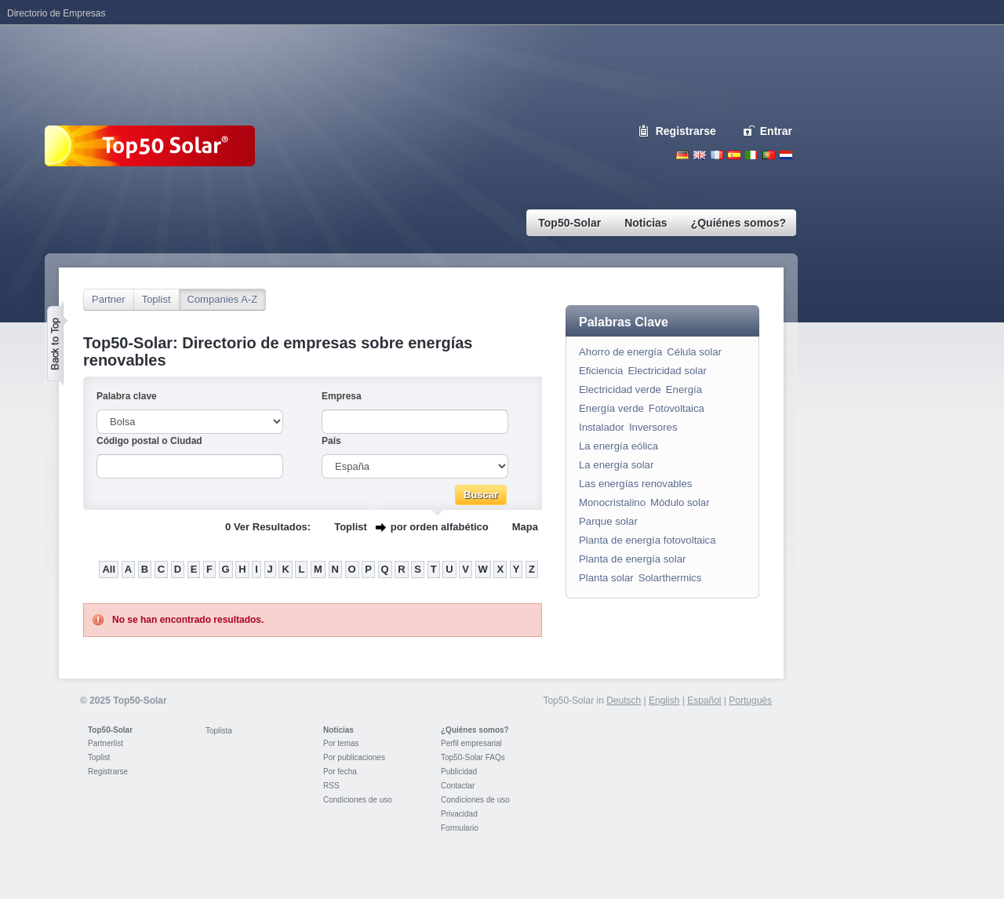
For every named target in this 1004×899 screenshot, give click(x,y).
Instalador (601, 427)
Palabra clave (126, 396)
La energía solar (616, 465)
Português (750, 700)
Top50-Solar (110, 730)
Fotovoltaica (676, 408)
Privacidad (459, 814)
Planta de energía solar (632, 559)
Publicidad (459, 771)
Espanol (734, 155)
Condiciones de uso (357, 799)
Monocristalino (612, 502)
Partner (109, 299)
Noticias (338, 730)
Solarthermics (670, 578)
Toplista (219, 730)
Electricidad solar (667, 371)
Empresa (342, 396)
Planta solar (606, 578)
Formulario (459, 828)
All (108, 569)
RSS (331, 785)
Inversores (653, 427)
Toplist (156, 299)
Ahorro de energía (620, 352)
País (331, 440)
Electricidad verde (620, 389)
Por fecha (340, 771)
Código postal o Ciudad (149, 440)
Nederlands (786, 155)
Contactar (458, 785)
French (717, 155)
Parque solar (608, 521)
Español (704, 700)
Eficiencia (601, 371)
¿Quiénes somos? (475, 730)
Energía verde (611, 408)
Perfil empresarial (471, 743)
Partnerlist (105, 743)
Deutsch (682, 155)
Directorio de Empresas (56, 13)
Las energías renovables (635, 484)
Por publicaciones (354, 757)
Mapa (525, 527)
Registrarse (686, 131)
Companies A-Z (222, 299)
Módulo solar (680, 502)
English (699, 155)
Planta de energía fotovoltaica (647, 540)
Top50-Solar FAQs (473, 757)
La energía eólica (618, 446)
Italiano (751, 155)
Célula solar (694, 352)
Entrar (776, 131)
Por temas (341, 743)
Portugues (768, 155)
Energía (684, 389)
